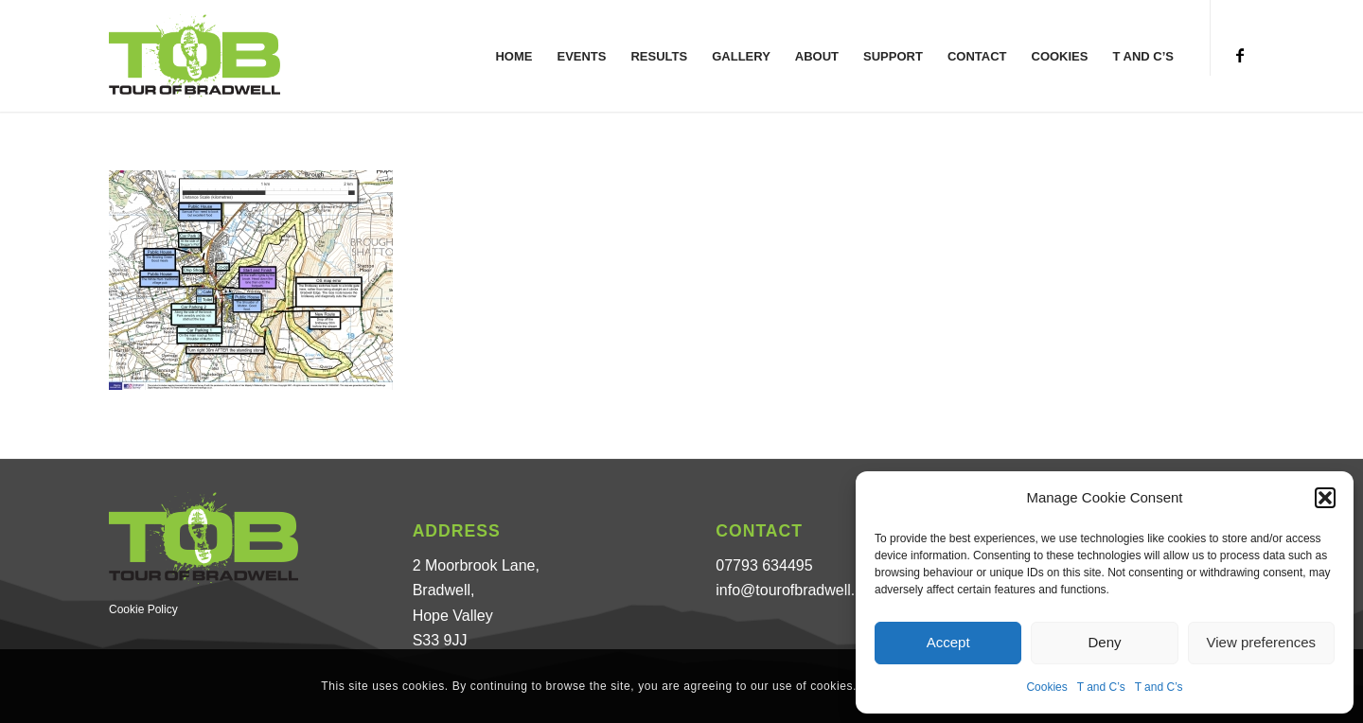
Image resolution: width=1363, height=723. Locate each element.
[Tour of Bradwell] (194, 56)
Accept (948, 642)
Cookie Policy (143, 609)
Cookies (1046, 687)
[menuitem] (513, 57)
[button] (1325, 497)
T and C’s (1101, 687)
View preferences (1262, 642)
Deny (1104, 642)
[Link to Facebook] (1240, 55)
